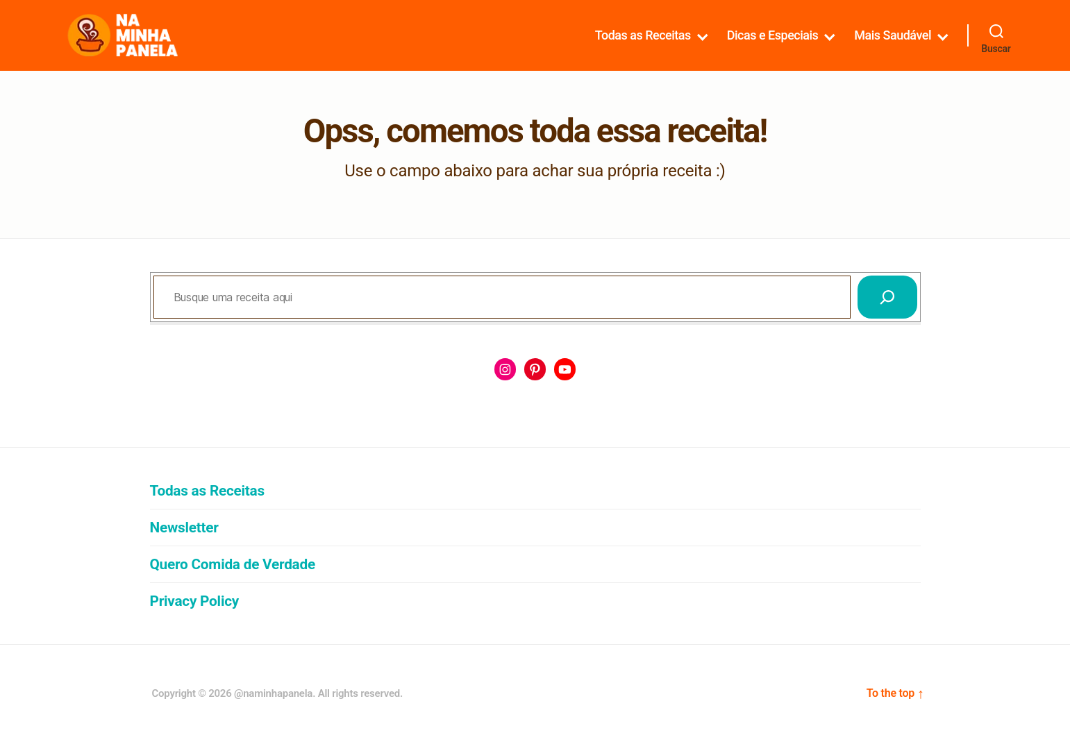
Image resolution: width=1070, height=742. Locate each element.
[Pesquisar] (887, 297)
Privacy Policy (194, 601)
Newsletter (184, 527)
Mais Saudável (892, 35)
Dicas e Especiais (773, 35)
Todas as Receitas (643, 35)
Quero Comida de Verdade (232, 564)
